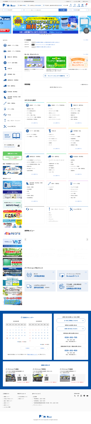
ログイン (70, 6)
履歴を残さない (85, 84)
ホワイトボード (74, 191)
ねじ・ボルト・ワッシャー (58, 209)
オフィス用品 (76, 183)
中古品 (31, 209)
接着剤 (50, 143)
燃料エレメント (52, 113)
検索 (64, 10)
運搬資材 (73, 170)
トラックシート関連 (75, 166)
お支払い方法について (8, 398)
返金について (6, 403)
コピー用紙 (73, 193)
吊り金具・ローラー (31, 168)
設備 (72, 162)
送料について (6, 405)
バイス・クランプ (52, 140)
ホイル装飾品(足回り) (31, 111)
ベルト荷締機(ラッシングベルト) (34, 160)
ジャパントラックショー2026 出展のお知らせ (45, 44)
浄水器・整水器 (74, 195)
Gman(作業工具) (77, 209)
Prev (14, 26)
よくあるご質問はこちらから (71, 320)
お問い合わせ (85, 1)
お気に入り (75, 6)
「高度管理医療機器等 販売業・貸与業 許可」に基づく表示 (45, 403)
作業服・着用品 (30, 195)
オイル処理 (73, 143)
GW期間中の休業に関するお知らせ (43, 47)
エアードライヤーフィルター (55, 119)
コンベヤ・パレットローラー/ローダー (56, 160)
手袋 (28, 191)
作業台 (72, 164)
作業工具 (54, 131)
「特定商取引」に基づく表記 (39, 398)
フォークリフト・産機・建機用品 (34, 117)
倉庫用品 (73, 160)
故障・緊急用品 (74, 117)
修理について (21, 398)
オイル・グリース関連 (75, 111)
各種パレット (52, 170)
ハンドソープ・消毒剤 (75, 136)
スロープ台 (51, 172)
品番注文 (82, 6)
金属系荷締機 (30, 170)
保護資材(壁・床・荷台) (54, 163)
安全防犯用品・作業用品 (32, 119)
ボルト (50, 215)
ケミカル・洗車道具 (75, 140)
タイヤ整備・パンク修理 (32, 136)
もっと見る (86, 39)
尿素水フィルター (52, 117)
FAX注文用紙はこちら (22, 396)
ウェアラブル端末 (74, 187)
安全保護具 (29, 189)
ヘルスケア (51, 187)
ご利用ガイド (68, 1)
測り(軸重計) (51, 167)
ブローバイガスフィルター (54, 115)
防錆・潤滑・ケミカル (75, 108)
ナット (50, 217)
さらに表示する (34, 123)
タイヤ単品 (29, 113)
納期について (6, 396)
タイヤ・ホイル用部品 (31, 134)
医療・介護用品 (55, 183)
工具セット (51, 134)
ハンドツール (52, 136)
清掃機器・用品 (77, 131)
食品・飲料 (73, 197)
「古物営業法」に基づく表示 (39, 400)
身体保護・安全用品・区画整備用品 (36, 183)
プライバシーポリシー (37, 405)
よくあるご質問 (77, 1)
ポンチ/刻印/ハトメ (53, 138)
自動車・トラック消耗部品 (58, 105)
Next (77, 26)
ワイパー (51, 108)
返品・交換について (8, 400)
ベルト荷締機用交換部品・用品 (33, 164)
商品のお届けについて (32, 354)
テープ (50, 145)
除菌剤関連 (73, 138)
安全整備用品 (30, 197)
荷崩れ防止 (29, 166)
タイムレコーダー (74, 189)
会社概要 (35, 396)
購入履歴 (78, 6)
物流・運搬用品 (55, 156)
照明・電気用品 (74, 119)
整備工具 (73, 115)
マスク (28, 193)
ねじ (50, 212)
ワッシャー (51, 219)
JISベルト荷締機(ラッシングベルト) (34, 162)
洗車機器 (73, 134)
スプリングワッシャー (53, 221)
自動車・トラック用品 (35, 105)
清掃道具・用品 (74, 145)
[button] (87, 60)
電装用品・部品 (30, 108)
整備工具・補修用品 (78, 105)
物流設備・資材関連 (78, 156)
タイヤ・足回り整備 (34, 131)
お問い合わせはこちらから (71, 328)
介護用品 (51, 189)
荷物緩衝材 (51, 165)
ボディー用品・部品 (31, 115)
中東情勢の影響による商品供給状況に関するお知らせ (48, 42)
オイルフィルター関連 (53, 111)
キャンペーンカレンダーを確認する (56, 76)
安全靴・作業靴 (30, 187)
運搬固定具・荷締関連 (35, 156)
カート (86, 5)
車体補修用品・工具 (75, 113)
